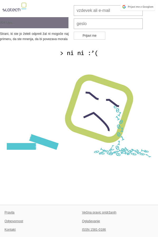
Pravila (9, 212)
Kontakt (10, 229)
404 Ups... (7, 23)
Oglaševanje (91, 221)
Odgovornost (13, 221)
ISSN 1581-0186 (94, 229)
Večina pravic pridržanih (99, 212)
